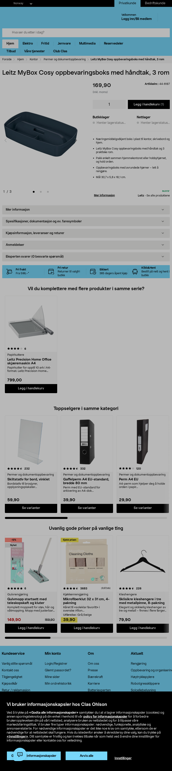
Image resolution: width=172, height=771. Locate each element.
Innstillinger (123, 758)
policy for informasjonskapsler (105, 716)
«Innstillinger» (17, 736)
